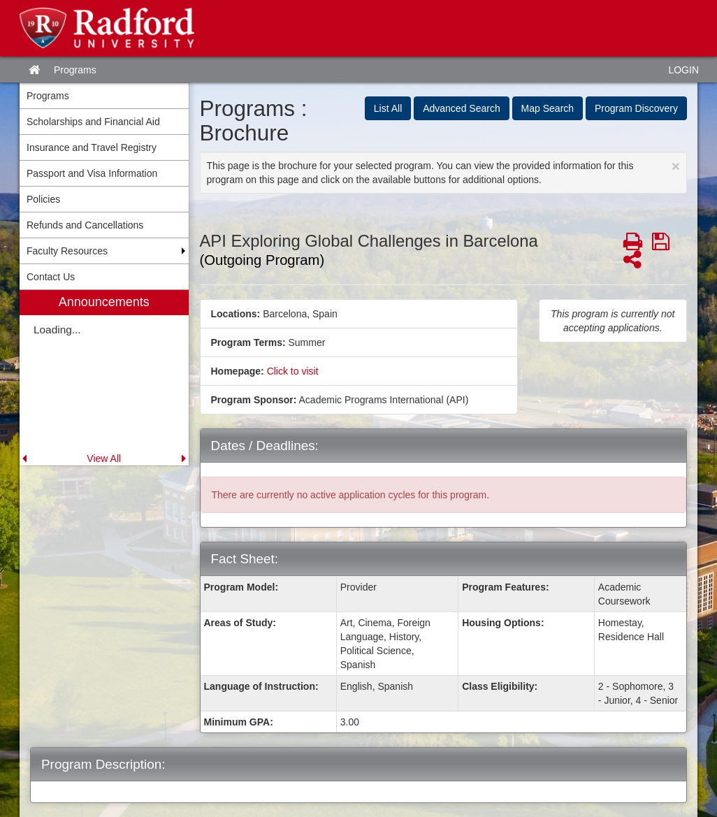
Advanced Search (461, 108)
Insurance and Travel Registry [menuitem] (92, 147)
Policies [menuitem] (43, 199)
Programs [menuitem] (48, 95)
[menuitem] (104, 377)
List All (388, 108)
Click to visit (293, 371)
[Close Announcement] (676, 166)
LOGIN (683, 69)
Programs (75, 69)
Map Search (547, 108)
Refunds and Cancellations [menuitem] (85, 225)
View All (104, 458)
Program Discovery (636, 108)
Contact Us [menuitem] (51, 276)
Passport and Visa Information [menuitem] (92, 173)
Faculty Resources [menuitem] (67, 250)
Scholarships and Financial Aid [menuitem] (93, 121)
